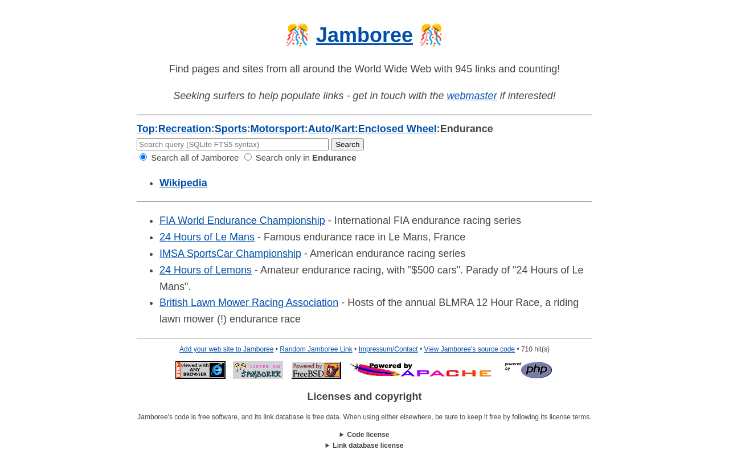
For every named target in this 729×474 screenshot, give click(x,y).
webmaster (472, 95)
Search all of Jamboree (189, 157)
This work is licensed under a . (364, 445)
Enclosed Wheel (397, 128)
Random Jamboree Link (316, 349)
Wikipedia (183, 183)
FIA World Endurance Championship (242, 220)
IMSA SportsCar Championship (230, 253)
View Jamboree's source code (469, 349)
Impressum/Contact (388, 349)
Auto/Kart (331, 128)
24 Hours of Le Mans (207, 237)
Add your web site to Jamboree (226, 349)
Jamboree (364, 35)
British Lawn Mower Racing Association (248, 302)
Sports (231, 128)
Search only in (300, 157)
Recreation (184, 128)
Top (146, 128)
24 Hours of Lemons (205, 270)
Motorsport (278, 128)
